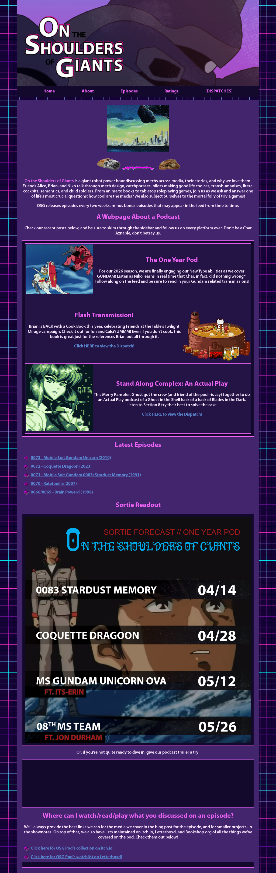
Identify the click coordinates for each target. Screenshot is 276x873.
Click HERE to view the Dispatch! (104, 346)
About (88, 91)
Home (49, 91)
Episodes (129, 91)
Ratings (171, 91)
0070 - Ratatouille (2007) (54, 484)
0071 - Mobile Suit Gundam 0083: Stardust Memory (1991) (86, 475)
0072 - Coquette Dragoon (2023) (61, 466)
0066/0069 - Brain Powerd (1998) (62, 492)
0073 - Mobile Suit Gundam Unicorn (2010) (71, 458)
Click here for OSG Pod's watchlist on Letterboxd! (76, 857)
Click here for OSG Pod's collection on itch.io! (72, 848)
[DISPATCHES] (219, 91)
